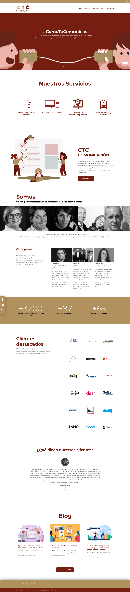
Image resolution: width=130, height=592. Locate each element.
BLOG (102, 9)
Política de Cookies (48, 584)
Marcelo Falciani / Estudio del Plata (45, 590)
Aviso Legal (20, 584)
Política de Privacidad (33, 584)
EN (127, 1)
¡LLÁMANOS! (86, 178)
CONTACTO (110, 9)
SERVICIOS (95, 9)
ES (123, 1)
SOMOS (79, 9)
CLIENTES (87, 9)
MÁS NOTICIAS (65, 570)
